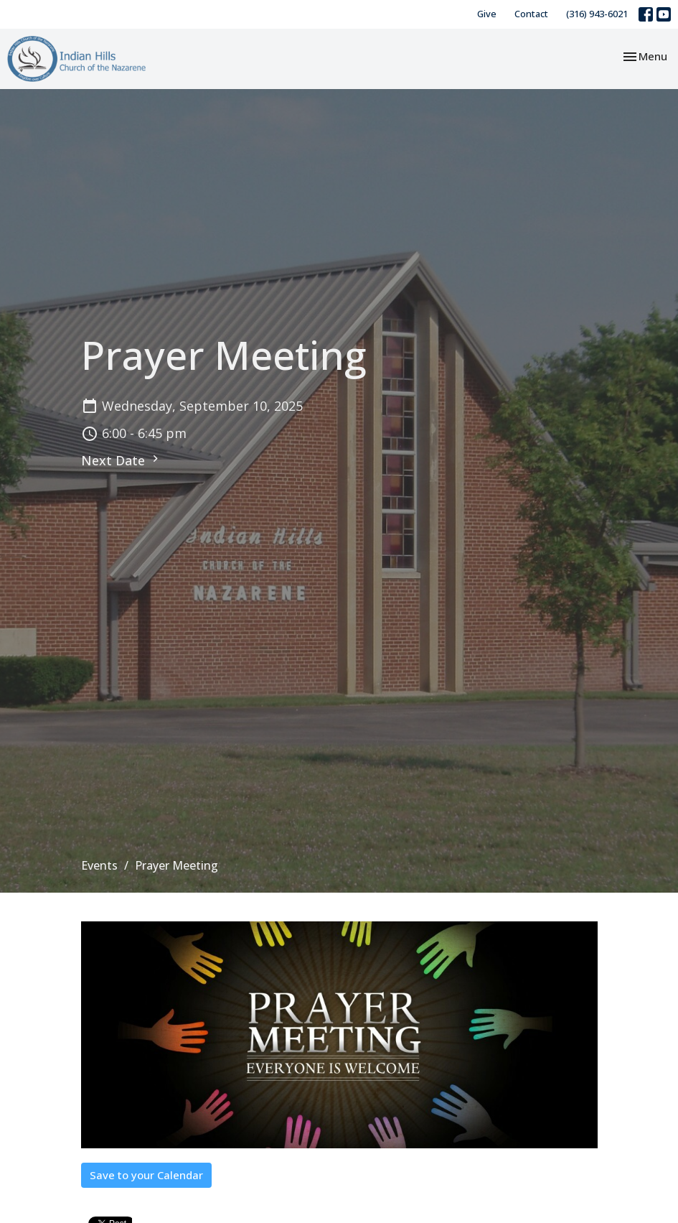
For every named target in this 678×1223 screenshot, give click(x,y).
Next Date (121, 460)
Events (99, 865)
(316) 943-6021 (597, 13)
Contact (531, 13)
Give (486, 13)
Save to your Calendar (146, 1175)
